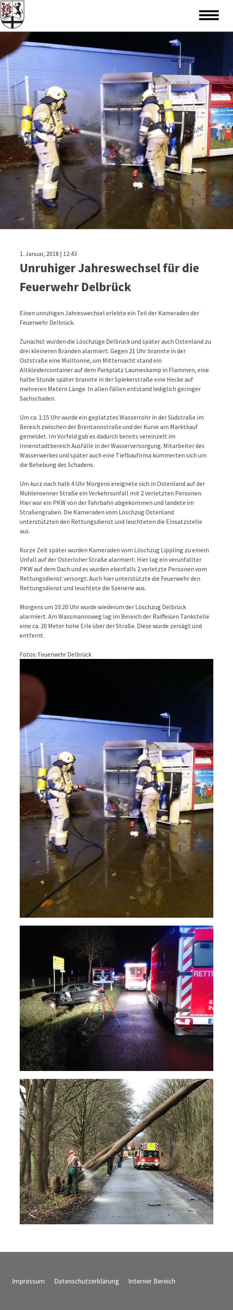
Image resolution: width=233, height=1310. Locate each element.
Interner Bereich (151, 1281)
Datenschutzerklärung (86, 1281)
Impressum (28, 1281)
